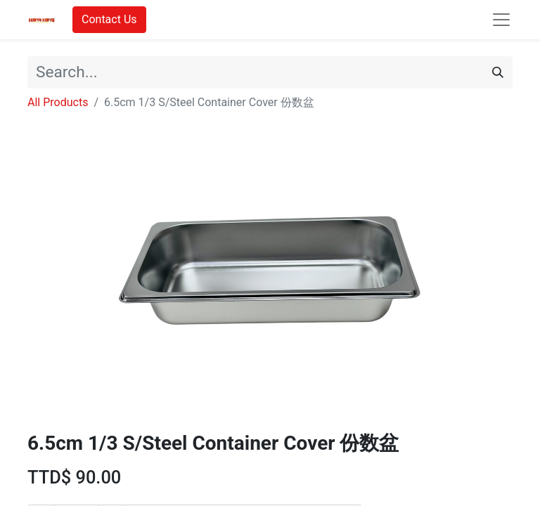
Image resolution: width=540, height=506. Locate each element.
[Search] (498, 72)
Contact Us (109, 19)
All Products (57, 102)
